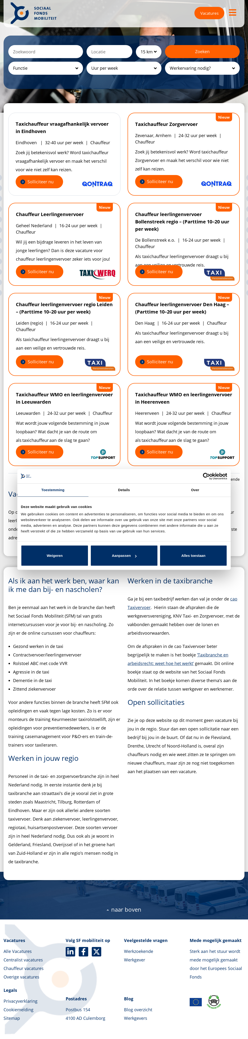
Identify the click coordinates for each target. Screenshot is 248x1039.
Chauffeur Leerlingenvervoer (50, 214)
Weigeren (55, 556)
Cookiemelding (18, 1009)
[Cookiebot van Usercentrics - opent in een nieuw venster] (206, 476)
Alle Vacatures (18, 951)
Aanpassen (124, 556)
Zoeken (202, 51)
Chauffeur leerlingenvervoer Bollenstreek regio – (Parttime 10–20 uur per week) (182, 221)
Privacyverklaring (20, 1001)
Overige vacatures (21, 977)
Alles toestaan (193, 556)
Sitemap (12, 1018)
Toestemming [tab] (52, 490)
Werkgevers (135, 1018)
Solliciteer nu (41, 182)
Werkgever (134, 960)
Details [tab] (124, 490)
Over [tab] (195, 490)
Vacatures (209, 13)
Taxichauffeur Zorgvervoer (166, 124)
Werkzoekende (138, 951)
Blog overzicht (138, 1009)
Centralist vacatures (23, 960)
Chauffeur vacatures (24, 968)
